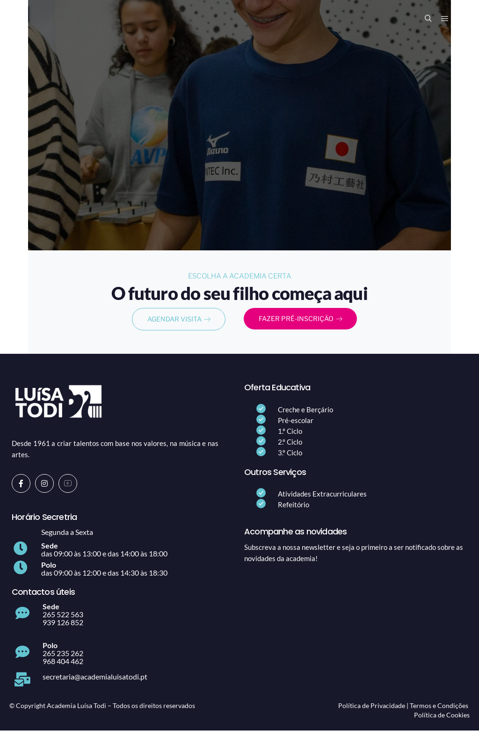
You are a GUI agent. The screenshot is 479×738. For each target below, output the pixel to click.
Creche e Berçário (305, 416)
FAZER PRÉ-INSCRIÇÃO (300, 324)
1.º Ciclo (290, 438)
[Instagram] (44, 490)
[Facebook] (21, 490)
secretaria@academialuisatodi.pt (95, 683)
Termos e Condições (439, 712)
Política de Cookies (442, 722)
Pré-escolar (295, 427)
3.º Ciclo (290, 459)
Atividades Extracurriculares (322, 501)
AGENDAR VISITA (178, 324)
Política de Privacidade (371, 712)
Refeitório (293, 511)
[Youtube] (67, 490)
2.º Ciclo (290, 449)
